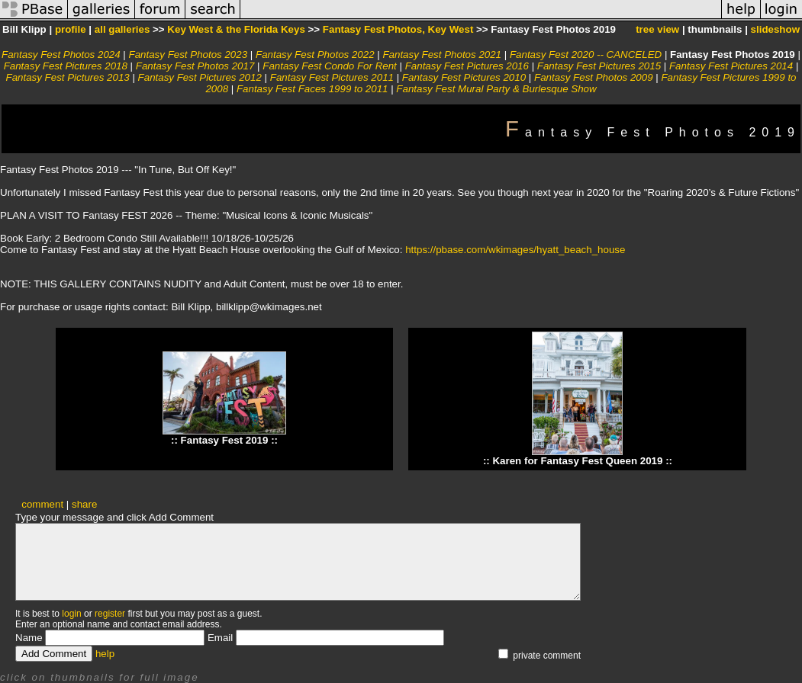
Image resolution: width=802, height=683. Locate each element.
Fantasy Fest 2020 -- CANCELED (586, 54)
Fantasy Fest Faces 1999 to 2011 (312, 89)
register (110, 613)
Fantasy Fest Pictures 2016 (467, 66)
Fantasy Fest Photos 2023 (188, 54)
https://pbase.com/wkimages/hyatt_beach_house (515, 249)
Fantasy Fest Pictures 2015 (599, 66)
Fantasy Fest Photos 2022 (315, 54)
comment (42, 504)
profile (70, 29)
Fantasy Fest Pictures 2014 (731, 66)
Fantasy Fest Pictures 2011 (332, 77)
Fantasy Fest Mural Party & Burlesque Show (496, 89)
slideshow (775, 29)
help (104, 653)
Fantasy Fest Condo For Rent (330, 66)
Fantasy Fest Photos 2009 (593, 77)
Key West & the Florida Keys (235, 29)
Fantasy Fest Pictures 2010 (464, 77)
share (84, 504)
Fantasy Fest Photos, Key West (398, 29)
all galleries (122, 29)
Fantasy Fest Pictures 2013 (67, 77)
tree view (657, 29)
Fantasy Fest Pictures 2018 (65, 66)
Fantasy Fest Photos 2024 (61, 54)
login (71, 613)
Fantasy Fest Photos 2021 (441, 54)
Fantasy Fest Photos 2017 (195, 66)
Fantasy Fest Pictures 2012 (200, 77)
